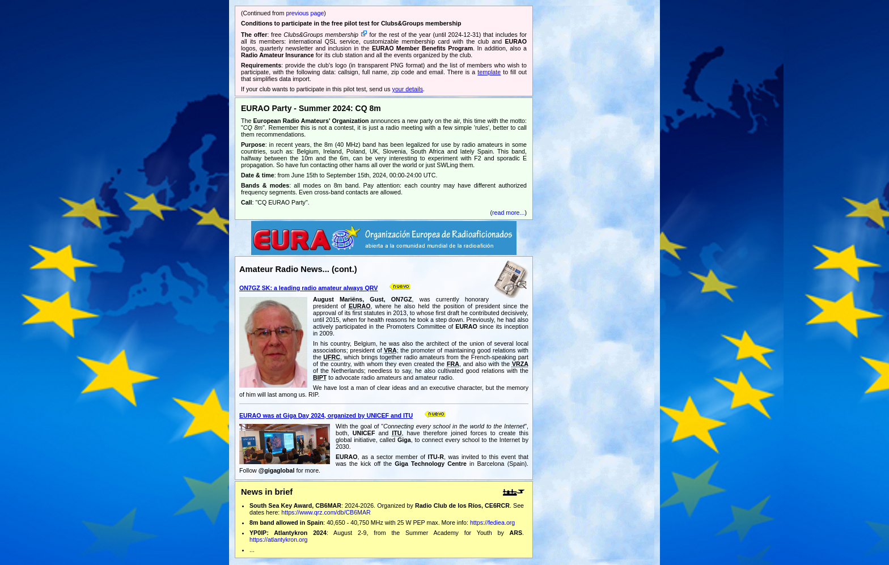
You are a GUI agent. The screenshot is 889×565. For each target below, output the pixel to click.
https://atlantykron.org (278, 539)
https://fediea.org (492, 522)
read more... (508, 212)
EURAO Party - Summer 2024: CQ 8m (311, 108)
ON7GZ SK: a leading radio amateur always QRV (308, 287)
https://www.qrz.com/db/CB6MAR (326, 512)
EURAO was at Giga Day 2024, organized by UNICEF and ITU (326, 415)
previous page (305, 13)
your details (408, 89)
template (489, 72)
